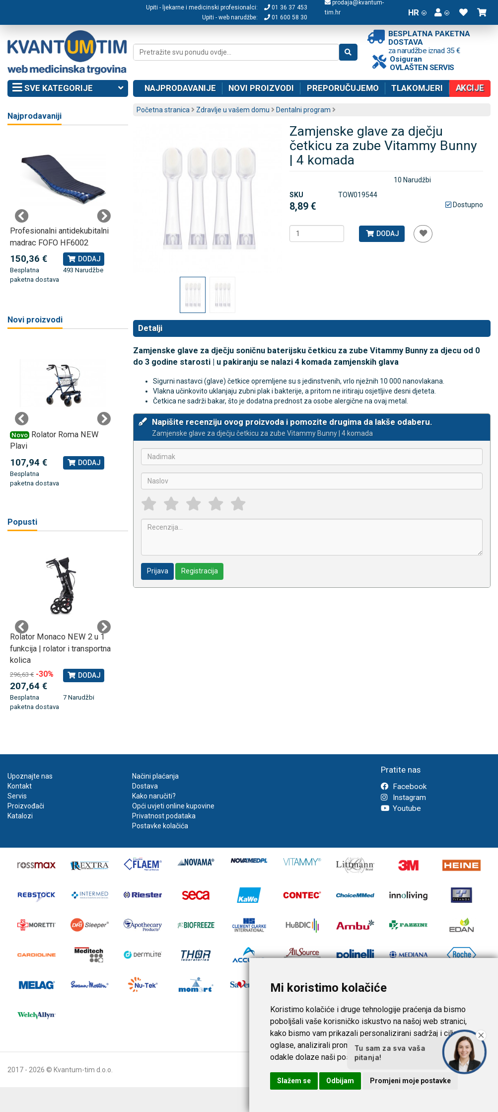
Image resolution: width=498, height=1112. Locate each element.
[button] (441, 12)
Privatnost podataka (164, 816)
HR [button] (417, 12)
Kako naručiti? (154, 796)
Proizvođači (25, 806)
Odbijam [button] (340, 1081)
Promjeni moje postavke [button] (410, 1081)
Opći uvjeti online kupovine (173, 806)
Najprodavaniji (34, 116)
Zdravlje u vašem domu (233, 110)
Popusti (22, 522)
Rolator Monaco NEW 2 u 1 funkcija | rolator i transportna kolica (60, 648)
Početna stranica (163, 110)
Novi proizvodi (261, 88)
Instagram (403, 797)
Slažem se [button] (294, 1081)
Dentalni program (303, 110)
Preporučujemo (343, 88)
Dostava (145, 786)
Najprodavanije (180, 88)
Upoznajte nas (30, 776)
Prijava (157, 571)
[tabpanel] (63, 210)
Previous (22, 216)
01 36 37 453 (285, 7)
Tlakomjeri (417, 88)
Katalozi (20, 816)
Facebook (404, 786)
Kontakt (19, 786)
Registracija (199, 571)
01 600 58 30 (285, 17)
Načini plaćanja (155, 776)
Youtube (401, 808)
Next (104, 216)
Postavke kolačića (160, 826)
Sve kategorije (67, 88)
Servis (17, 796)
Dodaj (382, 234)
